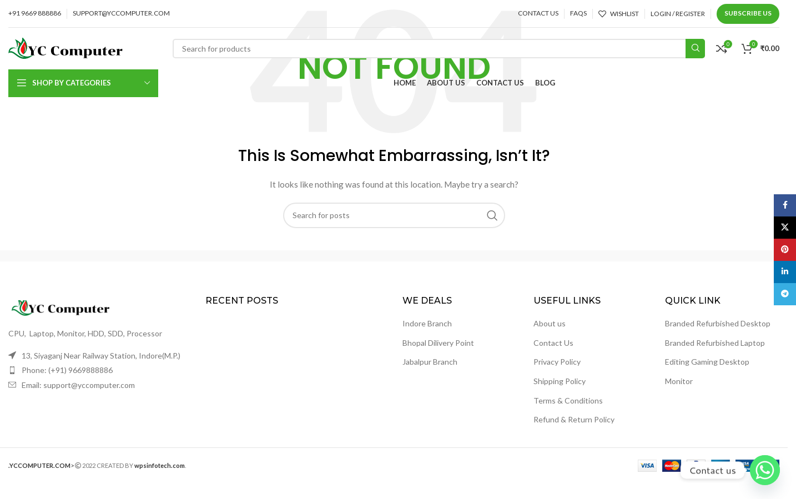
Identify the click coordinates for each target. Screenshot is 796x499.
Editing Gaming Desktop (707, 361)
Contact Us (553, 342)
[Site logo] (65, 47)
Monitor (679, 381)
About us (549, 323)
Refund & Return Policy (573, 419)
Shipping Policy (559, 381)
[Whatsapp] (765, 470)
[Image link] (69, 307)
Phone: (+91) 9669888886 (67, 370)
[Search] (439, 48)
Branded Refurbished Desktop (717, 323)
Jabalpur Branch (429, 361)
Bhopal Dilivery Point (438, 342)
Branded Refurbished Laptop (715, 342)
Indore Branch (427, 323)
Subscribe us (748, 13)
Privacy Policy (557, 361)
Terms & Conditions (568, 400)
